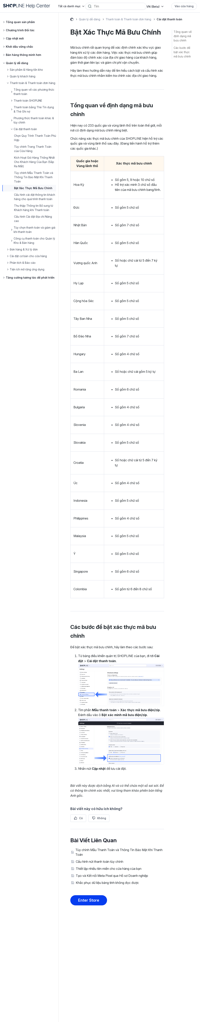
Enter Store (88, 900)
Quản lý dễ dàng (89, 19)
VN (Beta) (153, 6)
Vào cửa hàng (184, 6)
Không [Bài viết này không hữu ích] (101, 818)
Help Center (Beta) (71, 20)
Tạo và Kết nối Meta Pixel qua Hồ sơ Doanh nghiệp (112, 876)
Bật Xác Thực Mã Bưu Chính (33, 188)
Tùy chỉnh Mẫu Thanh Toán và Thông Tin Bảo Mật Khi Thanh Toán (33, 177)
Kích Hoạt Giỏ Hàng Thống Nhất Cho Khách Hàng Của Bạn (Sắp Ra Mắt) (34, 162)
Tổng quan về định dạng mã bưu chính (183, 36)
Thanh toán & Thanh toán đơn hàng (128, 19)
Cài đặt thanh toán (169, 19)
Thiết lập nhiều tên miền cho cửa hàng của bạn (108, 869)
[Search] (118, 6)
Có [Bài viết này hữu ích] (81, 818)
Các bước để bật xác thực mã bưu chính (182, 52)
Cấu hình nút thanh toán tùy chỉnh (99, 862)
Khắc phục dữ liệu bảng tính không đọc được (107, 883)
